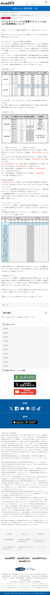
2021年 (5, 349)
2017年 (5, 366)
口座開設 (32, 3)
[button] (45, 324)
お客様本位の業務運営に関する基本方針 (24, 540)
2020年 (5, 353)
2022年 (5, 345)
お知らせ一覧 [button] (10, 324)
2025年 (5, 332)
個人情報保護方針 (9, 539)
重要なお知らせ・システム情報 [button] (15, 370)
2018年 (5, 362)
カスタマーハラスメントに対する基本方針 (40, 540)
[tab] (25, 324)
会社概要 (9, 534)
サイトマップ (40, 547)
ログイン (38, 3)
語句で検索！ (7, 313)
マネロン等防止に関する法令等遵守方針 (8, 548)
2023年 (5, 341)
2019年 (5, 357)
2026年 (5, 328)
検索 (26, 3)
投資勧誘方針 (40, 534)
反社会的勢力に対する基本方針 (24, 548)
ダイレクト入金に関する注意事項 (13, 191)
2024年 (5, 337)
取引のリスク (25, 534)
